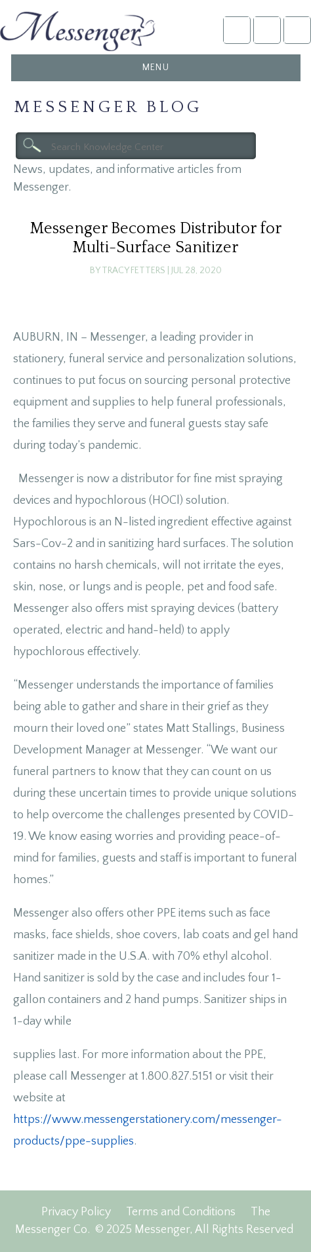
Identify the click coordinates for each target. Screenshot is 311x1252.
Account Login (236, 30)
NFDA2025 (267, 30)
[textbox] (136, 145)
